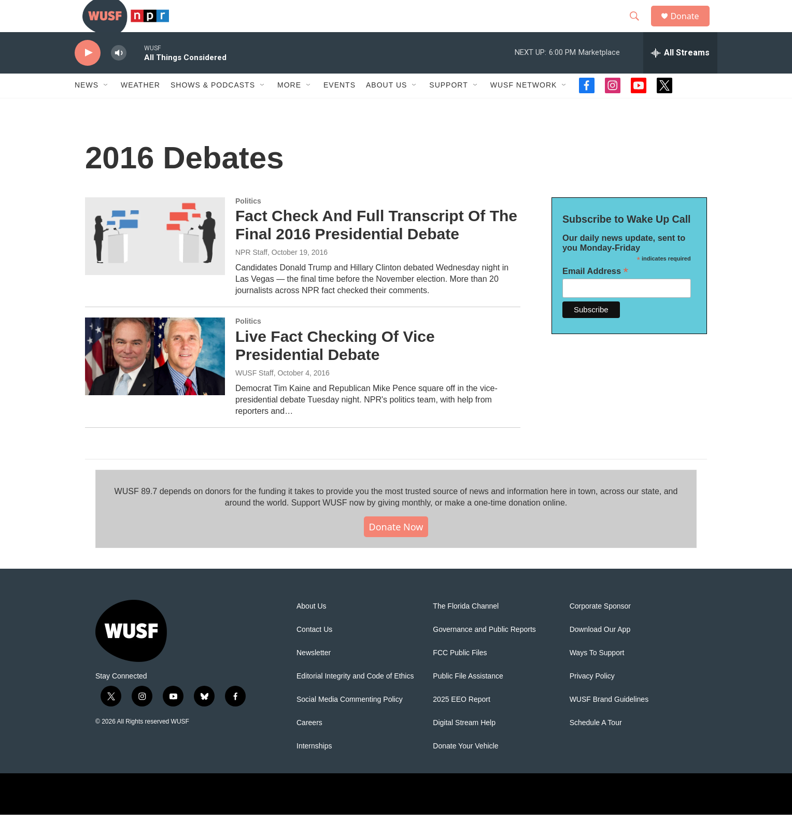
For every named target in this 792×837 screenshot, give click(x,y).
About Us (311, 628)
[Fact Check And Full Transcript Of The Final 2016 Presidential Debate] (155, 258)
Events (339, 108)
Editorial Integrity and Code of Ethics (355, 698)
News (86, 108)
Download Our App (600, 652)
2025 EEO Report (461, 722)
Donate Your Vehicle (465, 768)
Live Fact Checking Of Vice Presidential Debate (335, 367)
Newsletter (313, 675)
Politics (248, 223)
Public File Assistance (468, 698)
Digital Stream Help (464, 745)
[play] (87, 75)
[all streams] (680, 75)
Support (448, 108)
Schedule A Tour (596, 745)
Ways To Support (597, 675)
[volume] (119, 75)
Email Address (595, 293)
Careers (309, 745)
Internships (314, 768)
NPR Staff (251, 274)
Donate (691, 27)
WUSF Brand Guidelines (609, 722)
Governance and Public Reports (484, 652)
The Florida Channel (466, 628)
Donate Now (396, 549)
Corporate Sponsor (600, 628)
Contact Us (314, 652)
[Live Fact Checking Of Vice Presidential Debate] (155, 378)
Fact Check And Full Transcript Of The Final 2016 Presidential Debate (376, 247)
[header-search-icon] (639, 27)
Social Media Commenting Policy (349, 722)
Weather (140, 108)
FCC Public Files (460, 675)
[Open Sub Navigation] (106, 108)
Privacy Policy (592, 698)
